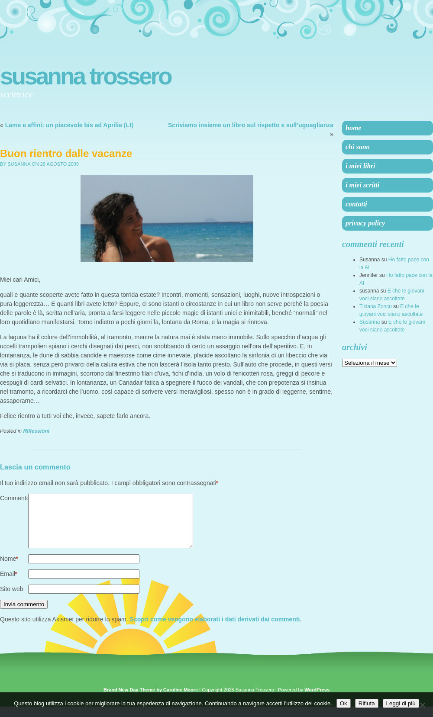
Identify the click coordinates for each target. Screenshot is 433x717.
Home (353, 128)
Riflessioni (36, 431)
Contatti (356, 204)
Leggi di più (401, 703)
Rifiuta (367, 703)
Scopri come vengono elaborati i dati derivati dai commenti (215, 629)
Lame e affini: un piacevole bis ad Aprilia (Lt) (69, 125)
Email (8, 584)
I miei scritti (362, 185)
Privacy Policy (365, 223)
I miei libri (360, 166)
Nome (9, 569)
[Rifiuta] (422, 705)
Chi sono (358, 147)
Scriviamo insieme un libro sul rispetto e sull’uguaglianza (250, 125)
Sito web (11, 599)
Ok (343, 703)
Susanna (369, 322)
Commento (14, 503)
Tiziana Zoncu (375, 306)
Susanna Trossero (85, 76)
